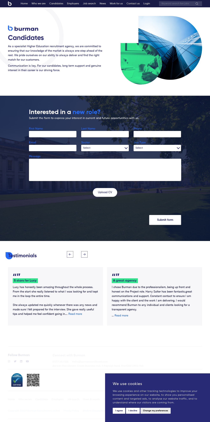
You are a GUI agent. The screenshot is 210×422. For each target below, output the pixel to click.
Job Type (140, 142)
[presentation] (53, 206)
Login (146, 3)
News (103, 3)
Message (35, 156)
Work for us (116, 3)
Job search (89, 3)
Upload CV (105, 192)
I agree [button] (119, 411)
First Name (36, 128)
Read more (75, 314)
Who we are (39, 3)
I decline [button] (132, 411)
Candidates (56, 3)
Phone (138, 128)
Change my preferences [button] (155, 411)
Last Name (88, 128)
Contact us (133, 3)
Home (24, 3)
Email (32, 142)
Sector (85, 142)
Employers (73, 3)
